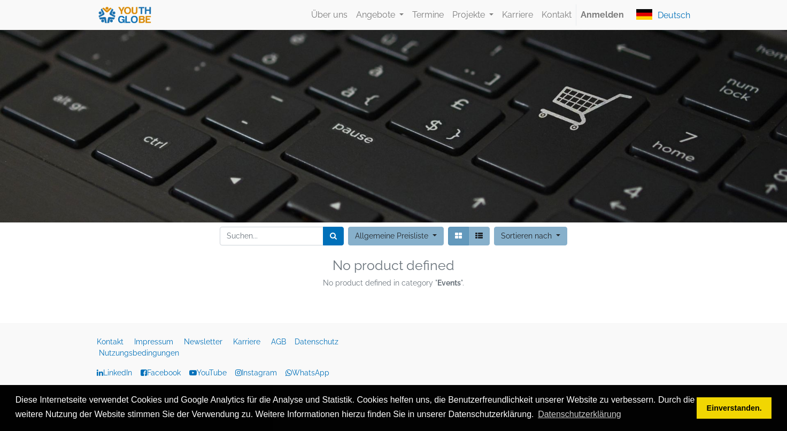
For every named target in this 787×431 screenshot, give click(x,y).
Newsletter (204, 341)
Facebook (164, 372)
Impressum (154, 341)
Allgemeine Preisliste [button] (392, 236)
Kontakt (111, 341)
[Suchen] (333, 236)
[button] (530, 236)
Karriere (248, 341)
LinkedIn (117, 372)
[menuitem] (329, 15)
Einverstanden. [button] (734, 408)
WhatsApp (307, 372)
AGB (279, 341)
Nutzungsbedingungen (139, 353)
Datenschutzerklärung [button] (579, 414)
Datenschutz (318, 341)
